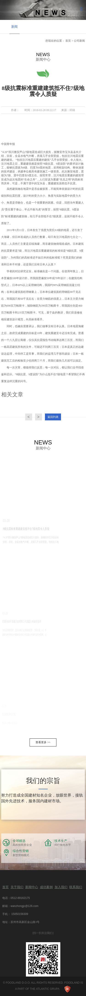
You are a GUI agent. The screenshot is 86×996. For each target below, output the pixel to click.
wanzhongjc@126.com (25, 906)
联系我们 (75, 887)
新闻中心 (31, 887)
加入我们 (61, 887)
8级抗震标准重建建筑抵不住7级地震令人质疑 (17, 529)
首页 (68, 40)
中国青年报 (8, 144)
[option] (14, 27)
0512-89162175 (20, 898)
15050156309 (19, 914)
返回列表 (52, 417)
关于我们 (17, 887)
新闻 (14, 26)
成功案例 (46, 887)
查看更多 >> (43, 742)
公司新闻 (79, 40)
